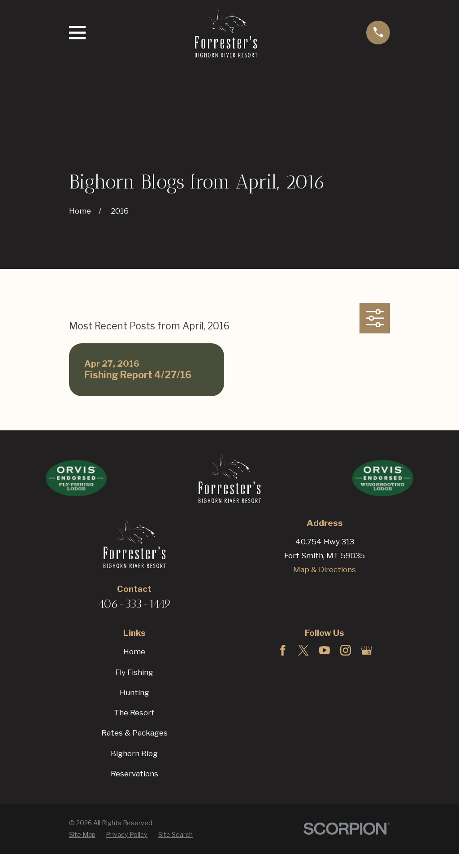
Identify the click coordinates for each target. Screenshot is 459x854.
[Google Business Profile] (366, 650)
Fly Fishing (134, 672)
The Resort (134, 712)
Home (134, 651)
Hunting (134, 692)
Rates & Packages (134, 732)
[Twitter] (303, 650)
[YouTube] (324, 650)
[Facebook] (282, 650)
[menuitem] (82, 835)
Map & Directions (324, 569)
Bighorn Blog (134, 753)
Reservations (134, 773)
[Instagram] (345, 650)
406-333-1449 (134, 603)
